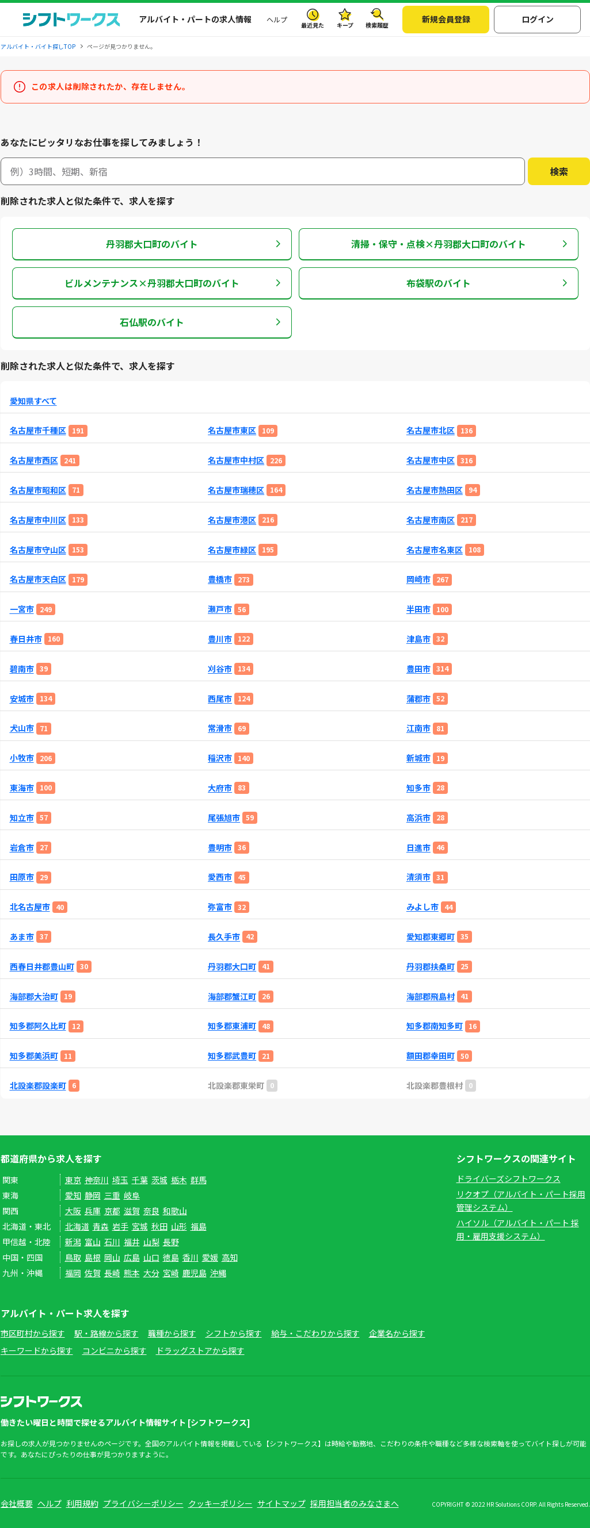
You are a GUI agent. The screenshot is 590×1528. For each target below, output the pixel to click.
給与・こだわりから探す (315, 1333)
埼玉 (120, 1179)
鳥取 (73, 1257)
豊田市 (418, 668)
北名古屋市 (30, 906)
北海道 (77, 1226)
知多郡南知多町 (434, 1025)
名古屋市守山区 (38, 549)
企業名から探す (397, 1333)
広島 (132, 1257)
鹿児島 (194, 1273)
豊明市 (220, 847)
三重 (112, 1195)
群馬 (199, 1179)
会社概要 (17, 1503)
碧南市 (22, 668)
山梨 (151, 1241)
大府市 (220, 787)
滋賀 (132, 1210)
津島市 (418, 639)
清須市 (418, 877)
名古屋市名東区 (434, 549)
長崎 (112, 1273)
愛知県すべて (33, 401)
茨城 (159, 1179)
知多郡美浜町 (34, 1055)
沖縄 (218, 1273)
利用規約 (82, 1503)
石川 (112, 1241)
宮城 (140, 1226)
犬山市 (22, 728)
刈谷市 (220, 668)
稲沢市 (220, 758)
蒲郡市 (418, 698)
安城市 (22, 698)
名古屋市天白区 (38, 579)
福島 (199, 1226)
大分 (151, 1273)
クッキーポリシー (220, 1503)
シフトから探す (233, 1333)
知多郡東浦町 (232, 1025)
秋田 (159, 1226)
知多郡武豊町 (232, 1055)
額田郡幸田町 (430, 1055)
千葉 (140, 1179)
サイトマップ (281, 1503)
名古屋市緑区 (232, 549)
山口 (151, 1257)
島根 (93, 1257)
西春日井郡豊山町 (42, 966)
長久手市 (224, 936)
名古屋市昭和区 (38, 490)
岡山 (112, 1257)
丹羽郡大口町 (232, 966)
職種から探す (172, 1333)
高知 (230, 1257)
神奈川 (97, 1179)
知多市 (418, 787)
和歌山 (175, 1210)
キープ (345, 25)
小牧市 (22, 758)
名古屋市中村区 (236, 460)
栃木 (179, 1179)
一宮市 (22, 609)
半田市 (418, 609)
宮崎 (171, 1273)
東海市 (22, 787)
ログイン (538, 19)
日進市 (418, 847)
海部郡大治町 (34, 996)
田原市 (22, 877)
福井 (132, 1241)
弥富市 (220, 906)
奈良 (151, 1210)
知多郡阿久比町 (38, 1025)
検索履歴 (377, 25)
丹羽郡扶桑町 (430, 966)
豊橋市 (220, 579)
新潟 (73, 1241)
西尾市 (220, 698)
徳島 (171, 1257)
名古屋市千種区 (38, 430)
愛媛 (210, 1257)
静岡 (93, 1195)
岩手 (120, 1226)
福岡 (73, 1273)
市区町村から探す (33, 1333)
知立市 (22, 817)
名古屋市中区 (430, 460)
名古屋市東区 (232, 430)
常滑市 (220, 728)
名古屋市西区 (34, 460)
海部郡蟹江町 (232, 996)
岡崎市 (418, 579)
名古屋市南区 (430, 520)
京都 (112, 1210)
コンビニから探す (114, 1350)
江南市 (418, 728)
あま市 (22, 936)
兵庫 (93, 1210)
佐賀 (93, 1273)
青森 (101, 1226)
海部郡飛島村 (430, 996)
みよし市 (422, 906)
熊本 (132, 1273)
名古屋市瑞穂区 (236, 490)
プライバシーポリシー (143, 1503)
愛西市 (220, 877)
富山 (93, 1241)
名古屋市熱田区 (434, 490)
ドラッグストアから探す (200, 1350)
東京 (73, 1179)
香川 (190, 1257)
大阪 (73, 1210)
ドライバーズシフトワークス (508, 1178)
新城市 (418, 758)
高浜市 (418, 817)
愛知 (73, 1195)
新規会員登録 (446, 19)
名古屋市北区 (430, 430)
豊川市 (220, 639)
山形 (179, 1226)
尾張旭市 (224, 817)
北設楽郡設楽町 (38, 1085)
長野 (171, 1241)
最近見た (312, 25)
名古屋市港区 (232, 520)
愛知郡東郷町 (430, 936)
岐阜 (132, 1195)
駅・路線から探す (106, 1333)
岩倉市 (22, 847)
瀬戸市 (220, 609)
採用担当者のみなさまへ (354, 1503)
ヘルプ (277, 19)
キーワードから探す (37, 1350)
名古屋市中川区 (38, 520)
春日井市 (26, 639)
